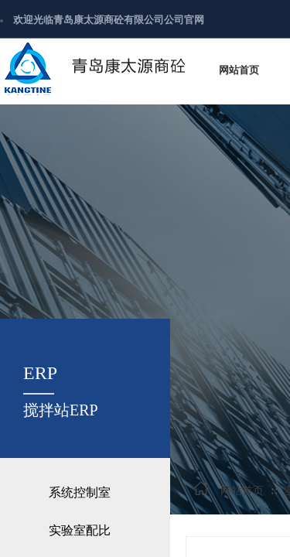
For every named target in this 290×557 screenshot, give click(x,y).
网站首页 (242, 491)
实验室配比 (80, 530)
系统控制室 (80, 492)
